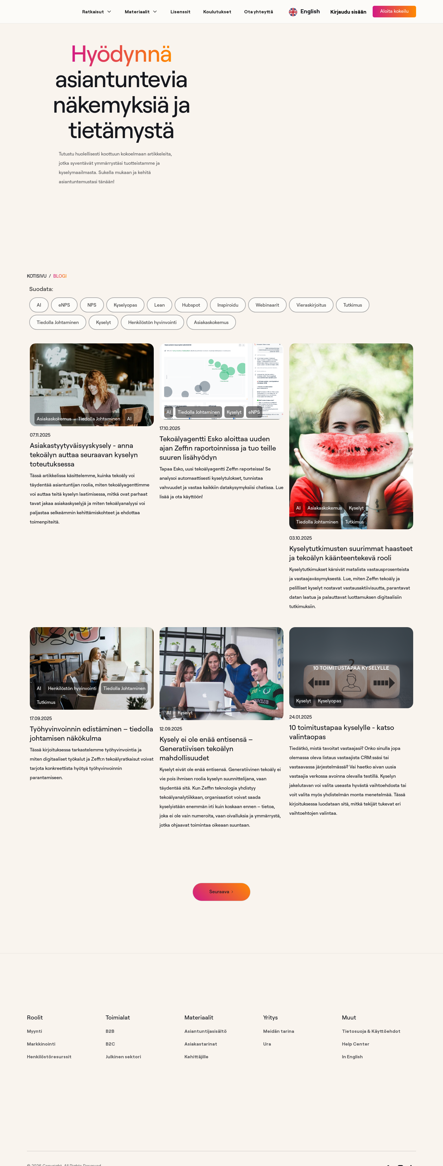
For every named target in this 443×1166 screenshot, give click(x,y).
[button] (97, 12)
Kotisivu (37, 276)
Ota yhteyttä (258, 11)
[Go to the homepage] (64, 990)
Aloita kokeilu (394, 11)
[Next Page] (221, 892)
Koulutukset (217, 11)
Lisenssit (181, 11)
